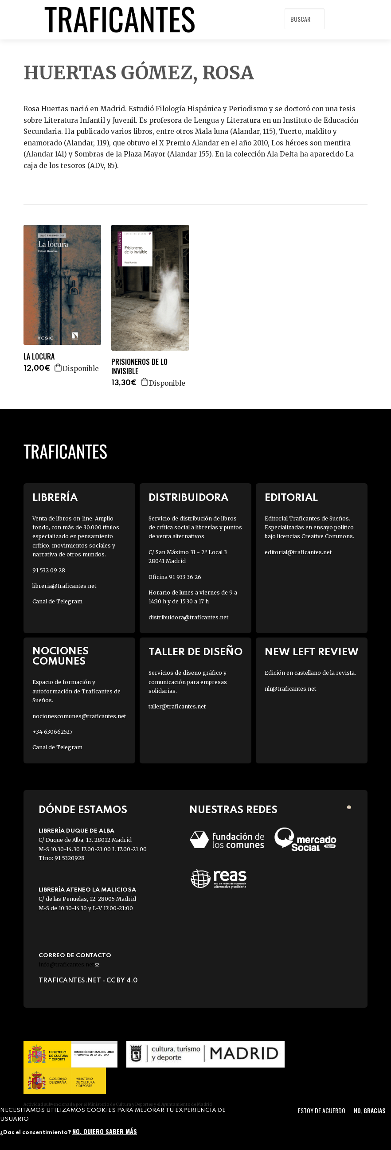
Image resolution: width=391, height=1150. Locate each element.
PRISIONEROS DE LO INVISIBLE (139, 366)
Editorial (291, 498)
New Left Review (312, 652)
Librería (55, 498)
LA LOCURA (39, 356)
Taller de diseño (195, 652)
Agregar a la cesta (59, 368)
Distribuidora (188, 498)
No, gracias (369, 1110)
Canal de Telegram (57, 601)
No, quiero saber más (104, 1131)
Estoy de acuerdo (321, 1110)
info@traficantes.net (69, 964)
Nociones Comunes (60, 656)
